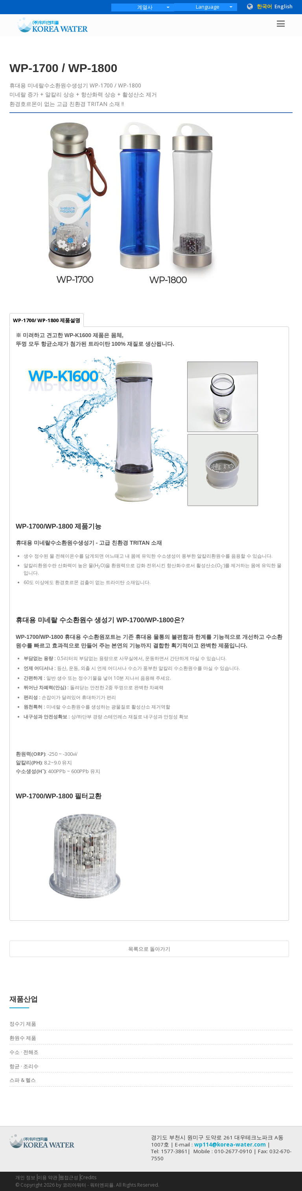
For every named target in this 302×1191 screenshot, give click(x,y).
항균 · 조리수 (24, 1066)
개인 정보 (25, 1177)
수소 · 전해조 (24, 1052)
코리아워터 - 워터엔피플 (88, 1185)
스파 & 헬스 (22, 1079)
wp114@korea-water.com (230, 1144)
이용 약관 (47, 1177)
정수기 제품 (22, 1023)
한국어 (264, 6)
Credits (88, 1177)
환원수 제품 (22, 1037)
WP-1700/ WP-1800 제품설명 (46, 320)
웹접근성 (68, 1177)
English (283, 6)
